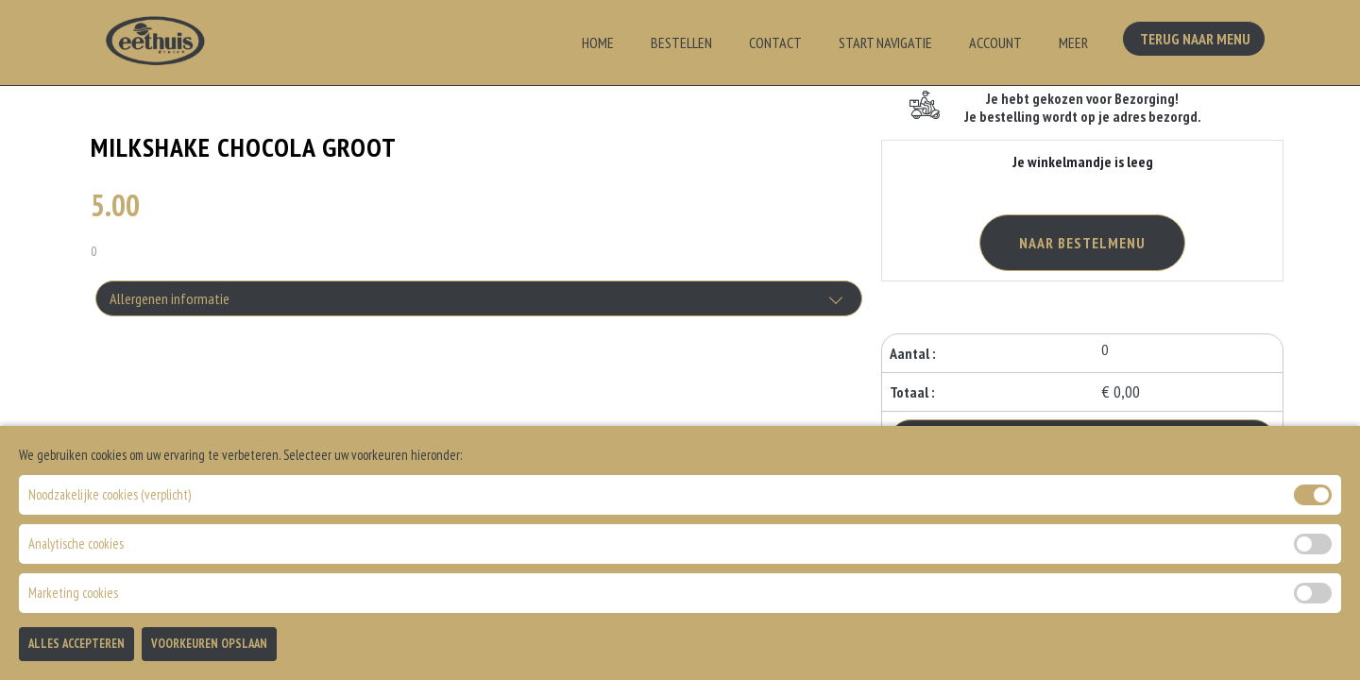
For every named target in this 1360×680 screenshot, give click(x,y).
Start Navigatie (885, 42)
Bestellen (681, 42)
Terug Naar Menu (1197, 40)
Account (995, 42)
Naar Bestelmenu (1082, 242)
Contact (775, 42)
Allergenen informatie (170, 298)
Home (598, 42)
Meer (1073, 42)
